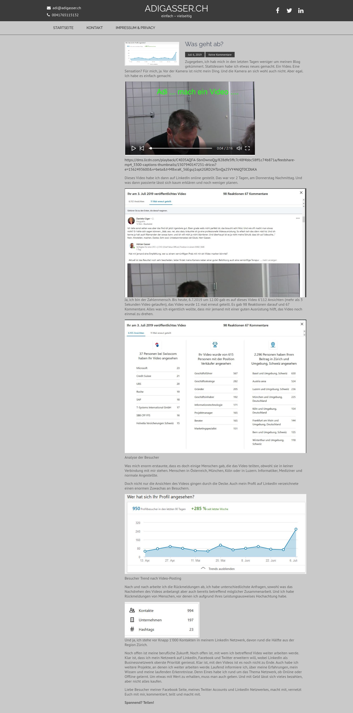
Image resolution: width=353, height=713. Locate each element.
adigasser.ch (176, 8)
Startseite (63, 28)
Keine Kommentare (219, 54)
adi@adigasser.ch (67, 7)
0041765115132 (65, 14)
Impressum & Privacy (135, 28)
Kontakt (95, 28)
